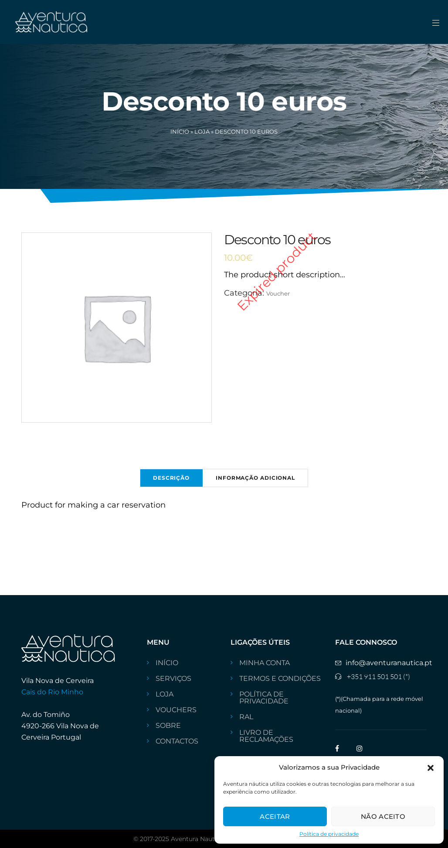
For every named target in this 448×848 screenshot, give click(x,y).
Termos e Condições (280, 678)
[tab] (171, 478)
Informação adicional (255, 477)
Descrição (171, 477)
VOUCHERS (176, 710)
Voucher (278, 293)
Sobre (168, 725)
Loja (202, 131)
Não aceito (383, 816)
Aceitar (275, 816)
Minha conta (264, 663)
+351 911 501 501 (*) (378, 676)
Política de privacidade (329, 834)
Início (179, 131)
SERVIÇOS (173, 678)
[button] (430, 767)
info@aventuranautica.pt (389, 663)
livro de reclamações (266, 736)
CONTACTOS (177, 741)
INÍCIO (167, 663)
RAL (246, 716)
